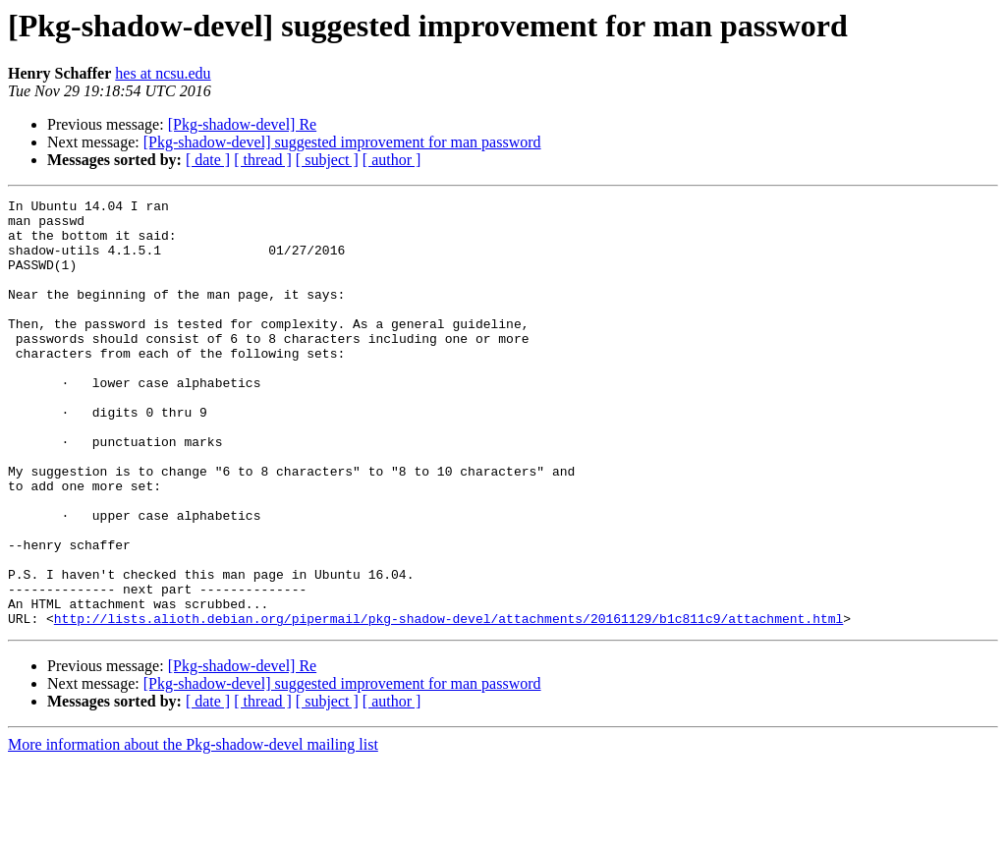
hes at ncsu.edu (162, 73)
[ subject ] (327, 159)
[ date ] (208, 159)
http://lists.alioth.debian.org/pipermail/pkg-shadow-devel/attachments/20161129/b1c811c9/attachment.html (448, 703)
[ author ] (392, 159)
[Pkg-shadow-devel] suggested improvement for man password (342, 142)
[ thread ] (263, 159)
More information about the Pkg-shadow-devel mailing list (193, 829)
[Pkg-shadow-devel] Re (242, 124)
